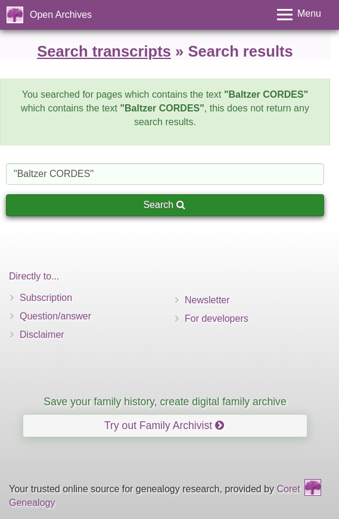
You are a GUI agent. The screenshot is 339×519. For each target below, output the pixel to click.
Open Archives (61, 15)
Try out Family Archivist (164, 425)
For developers (216, 318)
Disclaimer (42, 335)
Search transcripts (104, 51)
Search (164, 205)
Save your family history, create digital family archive (164, 402)
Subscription (46, 298)
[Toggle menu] (299, 14)
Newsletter (207, 300)
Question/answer (55, 316)
